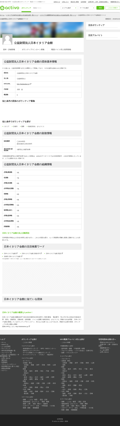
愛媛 (74, 385)
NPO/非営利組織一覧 (8, 350)
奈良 (54, 383)
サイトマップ (5, 348)
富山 (31, 377)
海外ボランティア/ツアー (31, 350)
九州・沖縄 (26, 389)
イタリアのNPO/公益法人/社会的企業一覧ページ (22, 15)
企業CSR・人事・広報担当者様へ (98, 2)
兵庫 (48, 383)
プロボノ (42, 354)
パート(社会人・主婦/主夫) (84, 350)
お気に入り (65, 2)
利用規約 (4, 362)
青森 (32, 365)
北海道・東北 (27, 363)
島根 (36, 387)
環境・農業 (45, 401)
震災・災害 (43, 399)
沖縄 (32, 393)
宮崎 (52, 391)
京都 (37, 383)
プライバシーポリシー (8, 364)
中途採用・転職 (79, 348)
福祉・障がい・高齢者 (40, 404)
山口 (25, 387)
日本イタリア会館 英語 (53, 253)
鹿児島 (26, 393)
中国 (24, 385)
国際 (22, 126)
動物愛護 (36, 408)
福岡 (25, 391)
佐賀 (31, 391)
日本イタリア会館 (10, 253)
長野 (52, 377)
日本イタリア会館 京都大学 (31, 253)
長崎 (36, 391)
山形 (54, 365)
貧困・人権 (26, 404)
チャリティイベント (29, 354)
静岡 (31, 379)
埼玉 (41, 371)
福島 (25, 367)
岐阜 (25, 379)
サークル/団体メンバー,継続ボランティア (36, 352)
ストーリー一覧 (6, 352)
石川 (36, 377)
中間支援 (45, 406)
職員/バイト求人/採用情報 (61, 49)
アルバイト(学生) (67, 350)
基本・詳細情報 (9, 49)
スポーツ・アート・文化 (31, 406)
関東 (24, 369)
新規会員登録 (5, 368)
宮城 (43, 365)
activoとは (57, 2)
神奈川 (26, 373)
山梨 (47, 377)
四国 (62, 383)
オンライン (26, 361)
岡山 (41, 387)
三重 (41, 379)
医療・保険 (26, 408)
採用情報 (60, 419)
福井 (41, 377)
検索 (100, 8)
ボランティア (26, 8)
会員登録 (83, 2)
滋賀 (32, 383)
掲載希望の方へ (115, 2)
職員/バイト (37, 8)
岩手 (37, 365)
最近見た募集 (75, 2)
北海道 (26, 365)
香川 (69, 385)
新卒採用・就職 (66, 348)
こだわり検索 (112, 8)
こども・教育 (33, 399)
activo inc (57, 421)
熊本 (41, 391)
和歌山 (26, 383)
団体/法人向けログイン (107, 342)
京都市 (15, 126)
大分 (47, 391)
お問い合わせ (5, 358)
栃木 (31, 371)
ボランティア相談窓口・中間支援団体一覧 (9, 355)
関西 (24, 381)
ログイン (4, 370)
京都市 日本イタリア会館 (12, 256)
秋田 (48, 365)
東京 (52, 371)
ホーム (2, 15)
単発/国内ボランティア (30, 348)
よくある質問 (5, 346)
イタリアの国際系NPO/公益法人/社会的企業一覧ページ (58, 15)
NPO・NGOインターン (48, 348)
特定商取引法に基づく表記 (10, 366)
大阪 (43, 383)
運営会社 (4, 360)
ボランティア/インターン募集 (33, 49)
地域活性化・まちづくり (36, 126)
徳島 (63, 385)
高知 (80, 385)
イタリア (6, 126)
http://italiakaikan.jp (23, 84)
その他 (52, 406)
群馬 (36, 371)
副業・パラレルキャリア (69, 352)
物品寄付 (50, 354)
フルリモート (65, 359)
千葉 (47, 371)
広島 (47, 387)
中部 (24, 375)
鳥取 (31, 387)
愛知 (36, 379)
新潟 (25, 377)
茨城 (25, 371)
